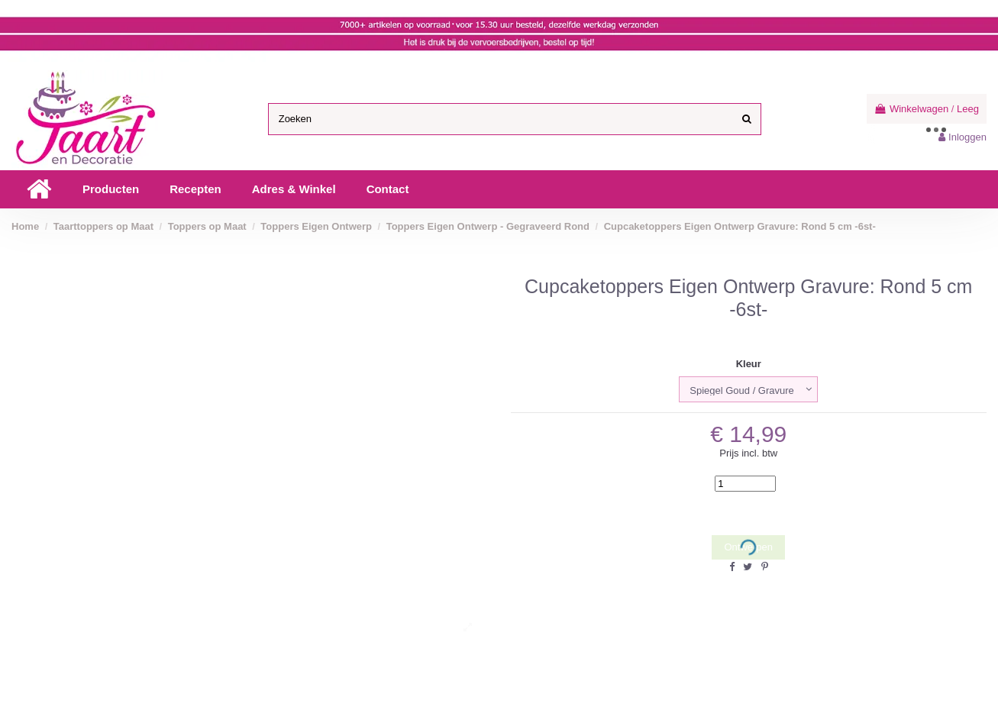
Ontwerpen (748, 547)
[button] (110, 189)
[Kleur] (748, 389)
